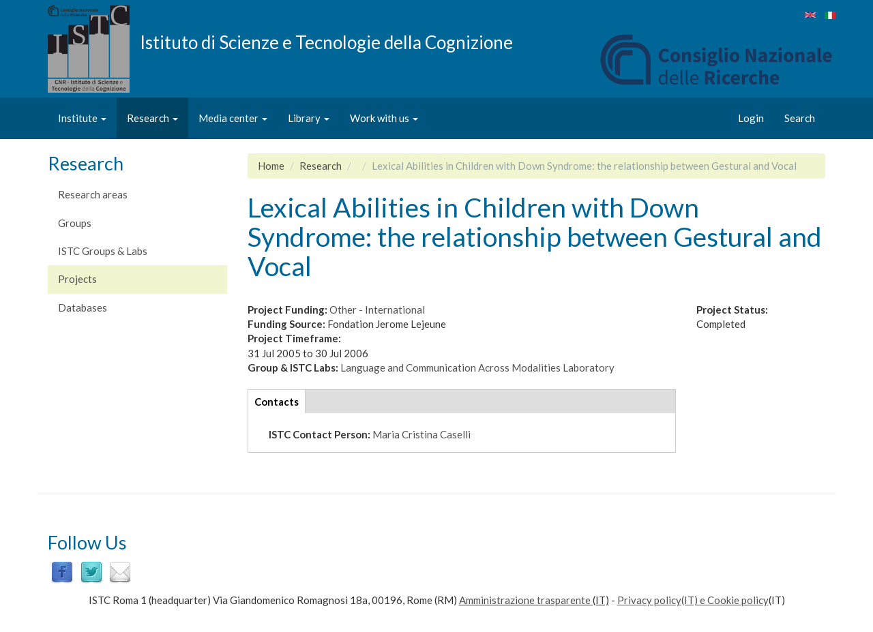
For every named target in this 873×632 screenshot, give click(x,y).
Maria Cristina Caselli (421, 434)
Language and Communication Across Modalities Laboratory (477, 367)
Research (152, 118)
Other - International (377, 309)
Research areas (93, 194)
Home (271, 166)
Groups (74, 223)
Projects (77, 279)
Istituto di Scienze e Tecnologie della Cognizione (326, 41)
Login (751, 118)
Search (799, 118)
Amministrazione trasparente (525, 600)
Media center (232, 118)
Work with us (384, 118)
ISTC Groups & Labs (102, 251)
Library (308, 118)
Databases (82, 307)
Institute (82, 118)
